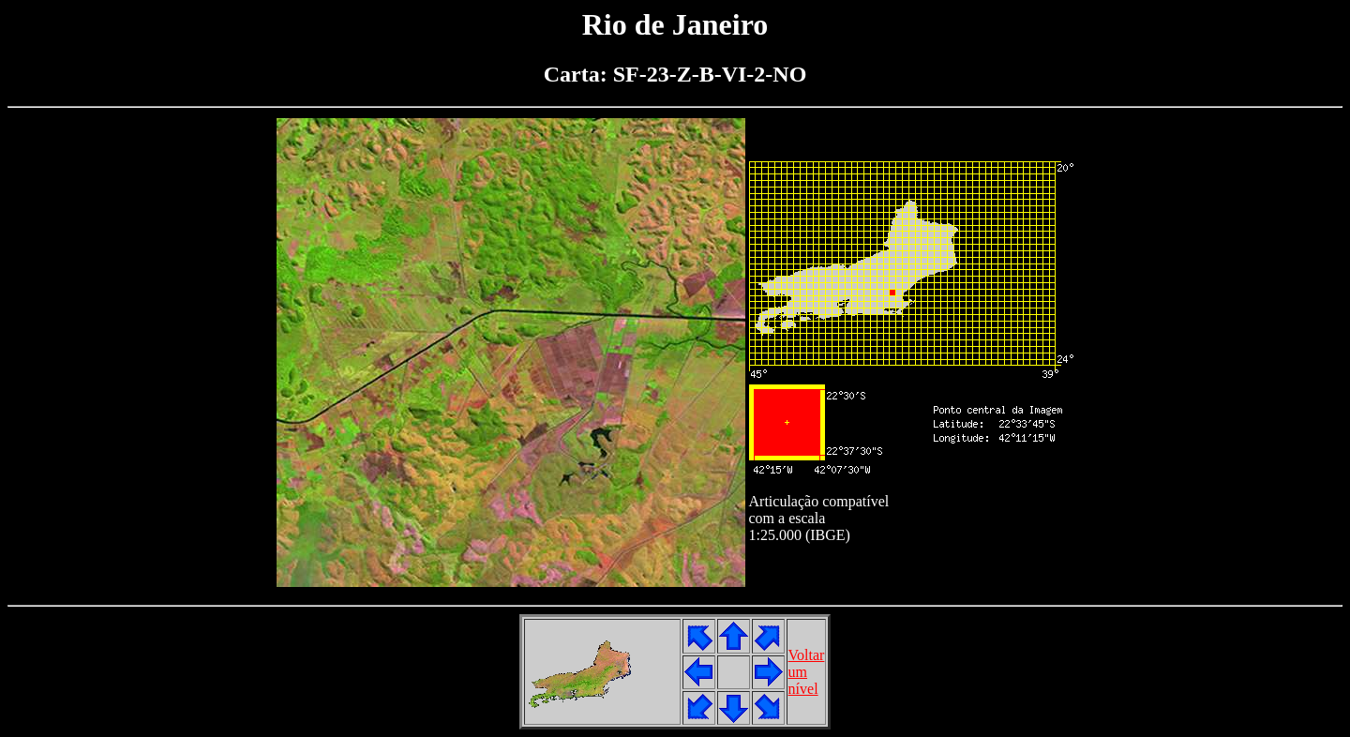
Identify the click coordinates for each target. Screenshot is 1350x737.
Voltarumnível (806, 672)
